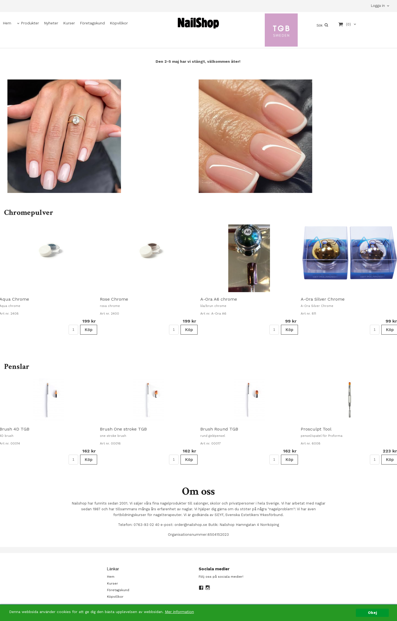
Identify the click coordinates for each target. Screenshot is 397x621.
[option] (148, 279)
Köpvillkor (119, 23)
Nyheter (51, 23)
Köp (88, 329)
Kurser (69, 23)
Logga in (378, 6)
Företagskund (92, 23)
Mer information (179, 617)
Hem (7, 23)
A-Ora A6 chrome (218, 299)
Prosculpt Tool (316, 429)
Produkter (30, 23)
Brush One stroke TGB (123, 429)
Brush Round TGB (219, 429)
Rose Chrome (114, 299)
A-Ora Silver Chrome (323, 299)
